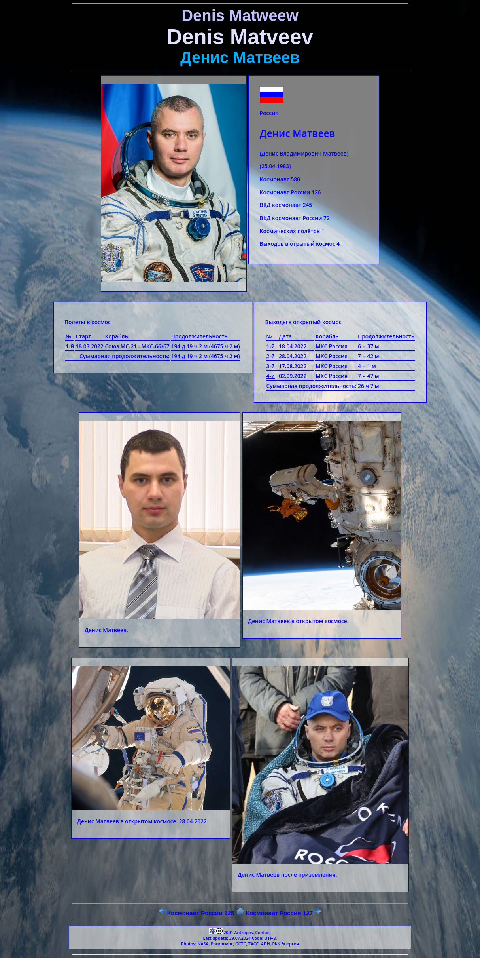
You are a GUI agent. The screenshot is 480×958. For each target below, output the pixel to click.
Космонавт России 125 (196, 913)
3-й (270, 366)
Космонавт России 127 (283, 913)
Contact (263, 932)
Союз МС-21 (121, 346)
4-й (270, 376)
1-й (270, 346)
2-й (270, 356)
